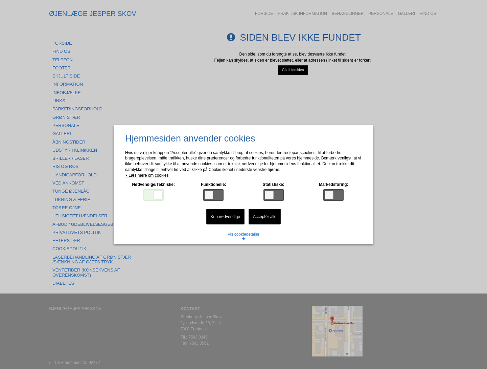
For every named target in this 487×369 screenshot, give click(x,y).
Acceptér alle (264, 216)
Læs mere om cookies (146, 175)
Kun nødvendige (225, 216)
